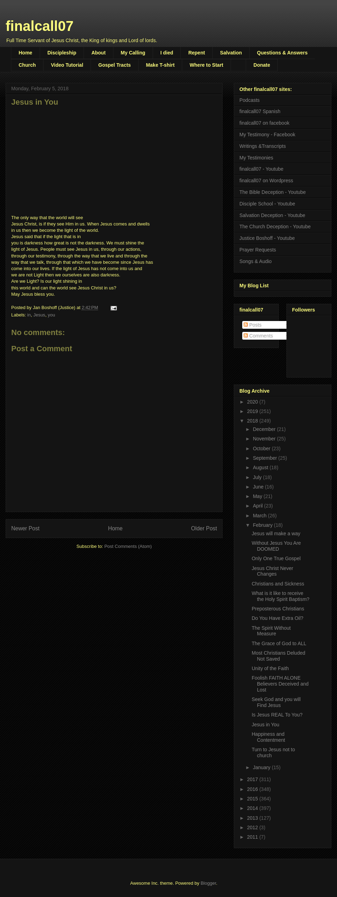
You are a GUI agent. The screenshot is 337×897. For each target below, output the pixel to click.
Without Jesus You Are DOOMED (276, 546)
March (260, 515)
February (263, 525)
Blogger (208, 883)
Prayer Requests (257, 250)
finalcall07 (39, 26)
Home (25, 52)
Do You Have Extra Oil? (277, 618)
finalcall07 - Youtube (261, 169)
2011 (253, 837)
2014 (253, 808)
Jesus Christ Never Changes (272, 571)
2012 (253, 827)
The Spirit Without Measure (271, 631)
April (258, 506)
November (265, 438)
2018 (253, 421)
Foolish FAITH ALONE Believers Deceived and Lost (280, 684)
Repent (196, 52)
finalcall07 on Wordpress (266, 180)
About (98, 52)
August (261, 467)
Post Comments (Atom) (128, 546)
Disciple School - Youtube (267, 204)
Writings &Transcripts (262, 146)
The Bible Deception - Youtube (272, 192)
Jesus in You (265, 724)
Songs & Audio (255, 261)
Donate (261, 65)
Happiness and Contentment (268, 737)
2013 (253, 818)
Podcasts (249, 100)
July (258, 477)
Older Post (204, 528)
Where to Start (206, 65)
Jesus (39, 314)
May (258, 496)
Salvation (231, 52)
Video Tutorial (67, 65)
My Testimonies (256, 158)
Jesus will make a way (276, 533)
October (262, 448)
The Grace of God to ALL (279, 643)
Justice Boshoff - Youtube (267, 238)
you (51, 314)
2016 (253, 789)
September (265, 458)
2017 (253, 779)
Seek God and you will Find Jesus (276, 702)
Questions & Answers (282, 52)
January (262, 767)
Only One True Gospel (276, 558)
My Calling (133, 52)
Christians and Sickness (278, 584)
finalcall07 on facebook (264, 123)
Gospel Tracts (114, 65)
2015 (253, 798)
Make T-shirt (160, 65)
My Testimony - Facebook (267, 134)
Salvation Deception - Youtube (272, 215)
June (259, 487)
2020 (253, 402)
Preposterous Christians (278, 608)
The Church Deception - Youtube (275, 226)
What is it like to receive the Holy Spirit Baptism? (280, 596)
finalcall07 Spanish (259, 111)
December (265, 429)
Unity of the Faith (270, 668)
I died (166, 52)
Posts (253, 325)
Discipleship (61, 52)
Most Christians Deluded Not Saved (278, 656)
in (29, 314)
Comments (258, 336)
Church (27, 65)
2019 (253, 411)
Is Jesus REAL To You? (277, 715)
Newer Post (25, 528)
